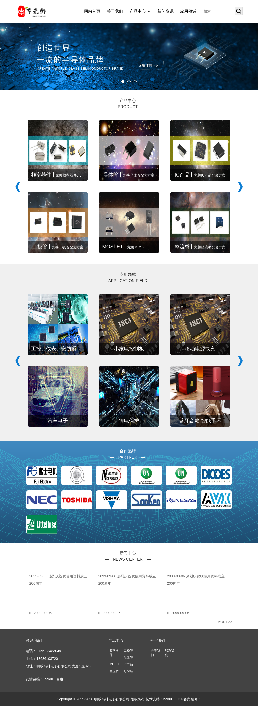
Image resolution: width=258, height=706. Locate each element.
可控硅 (128, 671)
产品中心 (138, 11)
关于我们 (115, 11)
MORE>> (224, 622)
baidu (48, 679)
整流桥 (114, 671)
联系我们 (34, 640)
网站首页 (92, 11)
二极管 (128, 650)
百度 (59, 679)
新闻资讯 (165, 11)
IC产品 (128, 664)
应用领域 (188, 11)
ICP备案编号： (189, 699)
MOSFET (116, 664)
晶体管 (128, 657)
